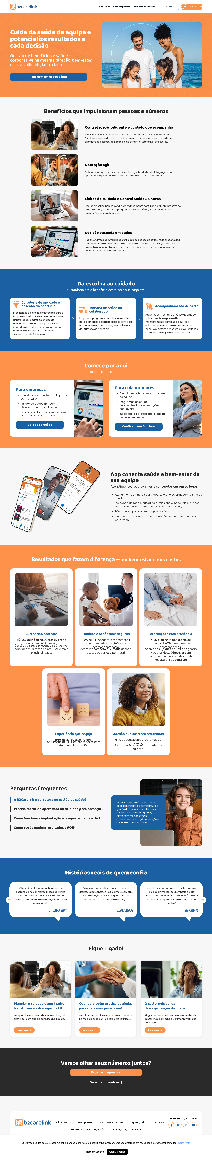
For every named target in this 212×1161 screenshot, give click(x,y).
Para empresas (121, 6)
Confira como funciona (152, 426)
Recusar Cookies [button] (95, 1152)
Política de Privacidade (79, 1129)
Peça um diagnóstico (106, 1086)
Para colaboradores (144, 6)
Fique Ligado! (138, 1122)
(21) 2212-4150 (189, 1119)
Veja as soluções (26, 424)
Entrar (168, 6)
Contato (159, 1122)
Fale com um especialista (191, 7)
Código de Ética (99, 1129)
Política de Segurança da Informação (125, 1129)
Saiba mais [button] (184, 1143)
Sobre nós (104, 6)
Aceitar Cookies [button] (117, 1152)
